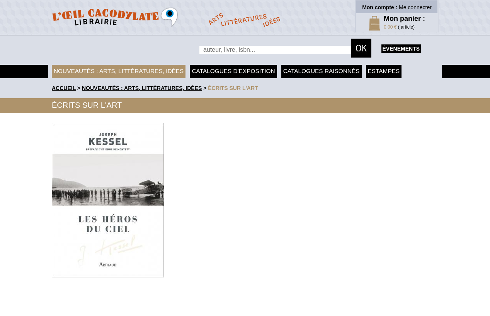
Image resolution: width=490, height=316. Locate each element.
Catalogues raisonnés (321, 71)
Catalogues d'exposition (233, 71)
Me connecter (415, 7)
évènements (401, 49)
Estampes (384, 71)
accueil (64, 88)
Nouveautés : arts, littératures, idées (119, 71)
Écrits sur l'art (233, 88)
